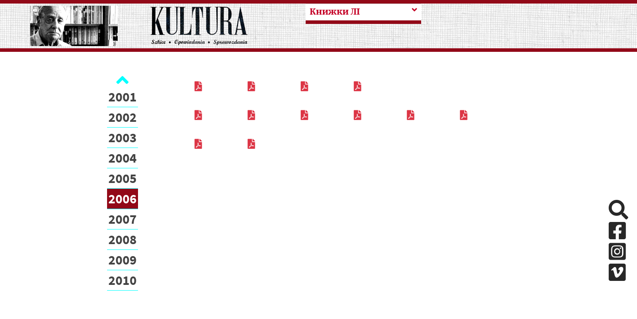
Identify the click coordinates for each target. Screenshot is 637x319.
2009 (122, 259)
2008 (122, 239)
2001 (122, 96)
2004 (122, 157)
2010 (122, 280)
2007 (122, 218)
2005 (122, 178)
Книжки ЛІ (335, 12)
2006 (122, 198)
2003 (122, 137)
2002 (122, 117)
